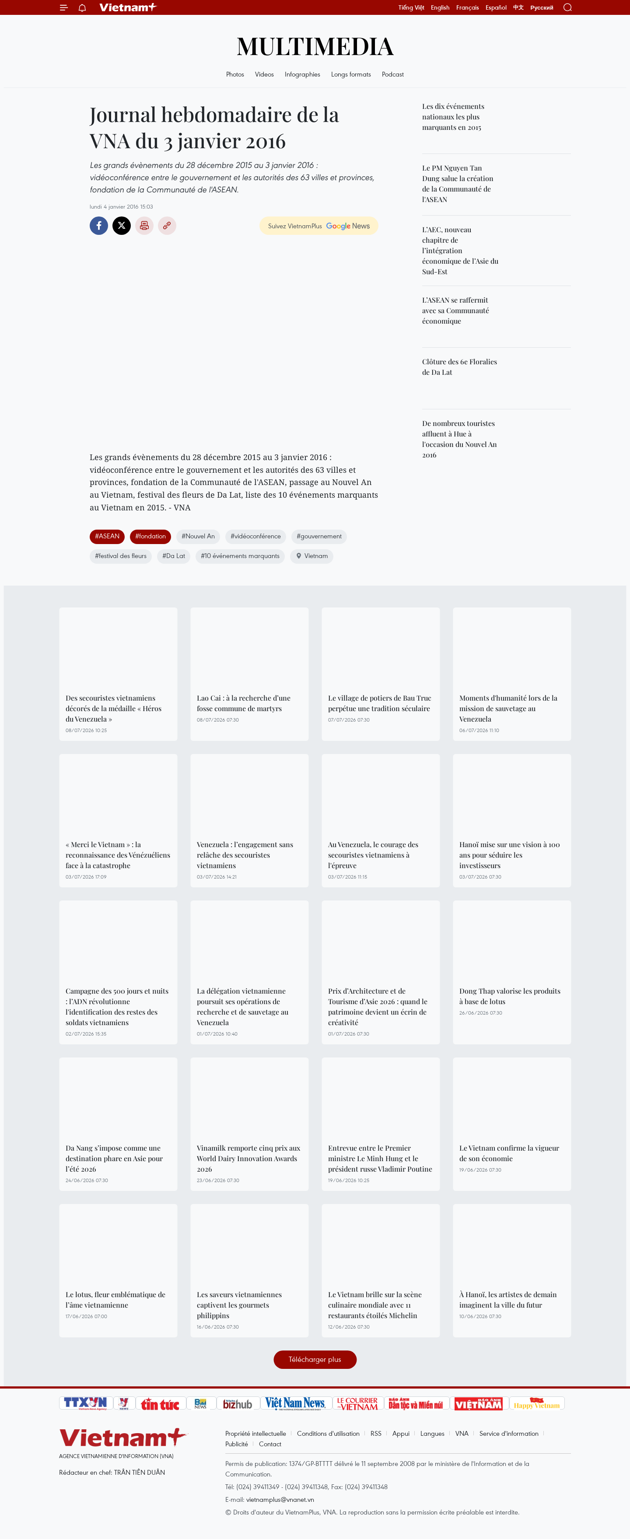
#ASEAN (107, 535)
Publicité (236, 1443)
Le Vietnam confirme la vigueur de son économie (509, 1153)
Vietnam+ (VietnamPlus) (128, 7)
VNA (462, 1433)
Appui (401, 1433)
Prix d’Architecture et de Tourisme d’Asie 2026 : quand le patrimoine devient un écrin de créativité (377, 1006)
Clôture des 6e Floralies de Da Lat (459, 367)
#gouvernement (319, 535)
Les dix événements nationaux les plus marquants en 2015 (453, 116)
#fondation (150, 535)
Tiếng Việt (411, 7)
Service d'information (509, 1433)
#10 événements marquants (240, 555)
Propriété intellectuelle (255, 1433)
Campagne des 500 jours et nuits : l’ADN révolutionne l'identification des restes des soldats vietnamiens (117, 1006)
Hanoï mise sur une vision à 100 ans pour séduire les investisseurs (509, 855)
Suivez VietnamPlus (295, 225)
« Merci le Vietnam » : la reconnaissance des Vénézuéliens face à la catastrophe (118, 855)
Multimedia (315, 44)
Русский (541, 7)
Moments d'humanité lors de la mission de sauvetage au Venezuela (508, 708)
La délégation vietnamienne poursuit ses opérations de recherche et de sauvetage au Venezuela (242, 1006)
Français (467, 7)
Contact (270, 1443)
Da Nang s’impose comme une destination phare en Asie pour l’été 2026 (114, 1158)
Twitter (121, 225)
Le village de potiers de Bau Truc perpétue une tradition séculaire (379, 703)
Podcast (393, 74)
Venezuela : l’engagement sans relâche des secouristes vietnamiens (245, 855)
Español (496, 7)
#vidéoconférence (256, 535)
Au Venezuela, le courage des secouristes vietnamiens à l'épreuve (373, 855)
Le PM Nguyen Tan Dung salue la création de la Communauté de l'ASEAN (458, 183)
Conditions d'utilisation (328, 1433)
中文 (518, 7)
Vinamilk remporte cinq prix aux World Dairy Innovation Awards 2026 (248, 1158)
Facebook (99, 225)
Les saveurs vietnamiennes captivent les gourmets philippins (239, 1305)
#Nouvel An (198, 535)
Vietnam (311, 555)
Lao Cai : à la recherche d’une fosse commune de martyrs (243, 703)
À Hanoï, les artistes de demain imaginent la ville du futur (508, 1299)
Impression (144, 225)
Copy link (167, 225)
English (440, 7)
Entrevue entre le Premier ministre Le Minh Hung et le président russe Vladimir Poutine (380, 1158)
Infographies (302, 74)
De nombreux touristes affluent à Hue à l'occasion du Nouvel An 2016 (459, 439)
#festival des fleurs (121, 555)
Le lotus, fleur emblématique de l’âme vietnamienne (115, 1299)
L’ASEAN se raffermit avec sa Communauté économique (455, 310)
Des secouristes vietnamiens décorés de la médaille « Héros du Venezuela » (113, 708)
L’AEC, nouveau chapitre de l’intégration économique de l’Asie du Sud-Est (460, 250)
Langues (432, 1433)
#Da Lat (173, 555)
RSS (376, 1433)
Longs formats (351, 74)
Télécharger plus (315, 1359)
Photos (235, 74)
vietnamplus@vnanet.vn (280, 1499)
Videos (264, 74)
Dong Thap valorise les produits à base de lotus (509, 996)
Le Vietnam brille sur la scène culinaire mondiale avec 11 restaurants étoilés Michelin (375, 1305)
